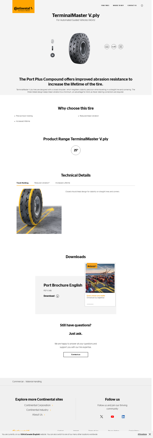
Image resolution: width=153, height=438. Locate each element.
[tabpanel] (76, 210)
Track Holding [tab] (23, 183)
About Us (37, 414)
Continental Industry (37, 410)
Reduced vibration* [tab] (42, 183)
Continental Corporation (37, 405)
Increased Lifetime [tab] (63, 183)
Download (49, 296)
